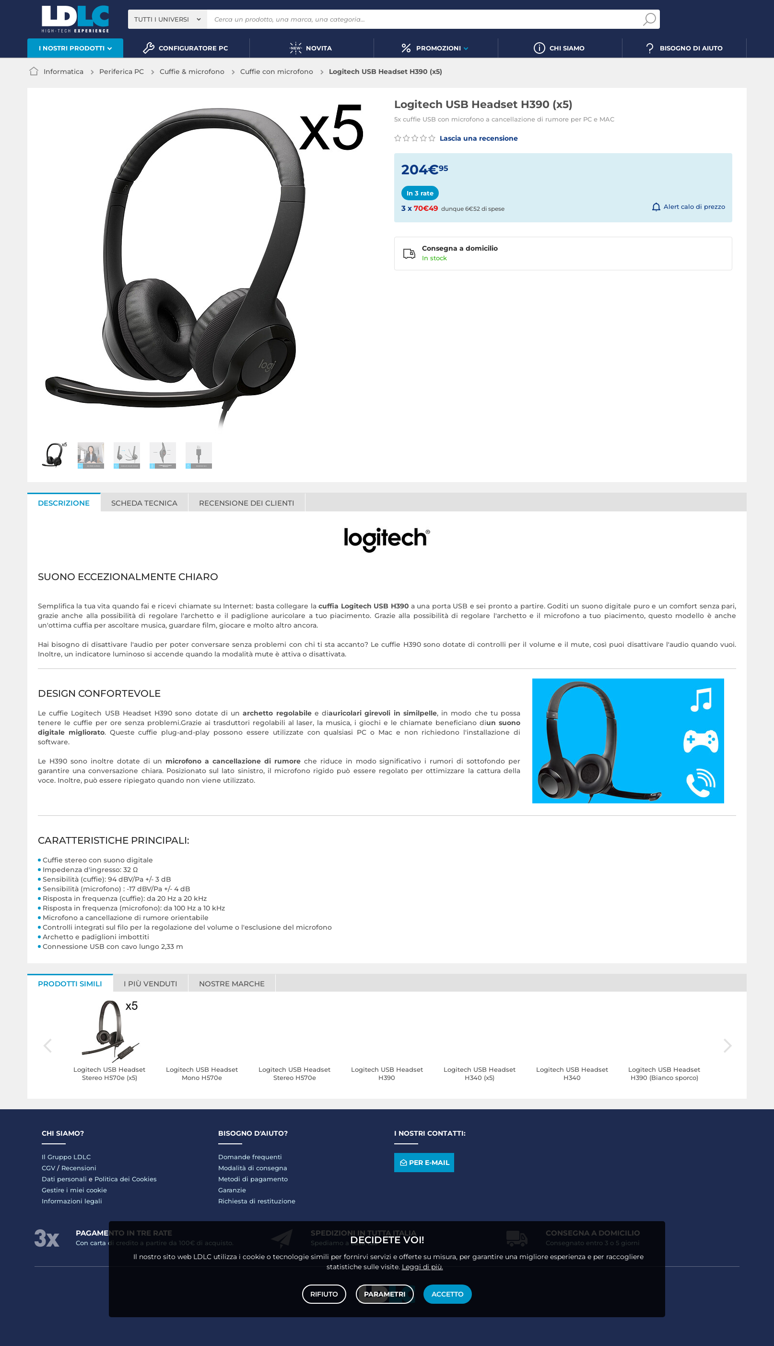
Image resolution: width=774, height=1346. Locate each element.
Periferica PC (121, 71)
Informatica (63, 71)
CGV (48, 1168)
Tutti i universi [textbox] (161, 19)
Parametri (385, 1294)
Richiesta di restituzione (256, 1201)
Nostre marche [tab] (232, 983)
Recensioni (78, 1168)
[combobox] (167, 19)
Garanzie (232, 1190)
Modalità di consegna (252, 1168)
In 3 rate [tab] (420, 193)
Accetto (448, 1294)
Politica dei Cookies (125, 1179)
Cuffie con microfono (276, 71)
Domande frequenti (250, 1157)
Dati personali (64, 1179)
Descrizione (64, 503)
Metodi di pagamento (253, 1179)
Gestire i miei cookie (74, 1190)
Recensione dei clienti (246, 503)
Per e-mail (424, 1163)
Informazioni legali (72, 1201)
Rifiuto (324, 1294)
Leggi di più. (422, 1266)
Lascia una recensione (456, 138)
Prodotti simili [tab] (70, 983)
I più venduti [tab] (150, 983)
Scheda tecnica (144, 503)
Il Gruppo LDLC (66, 1157)
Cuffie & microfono (192, 71)
